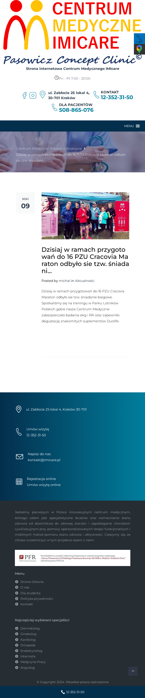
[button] (129, 126)
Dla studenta (30, 593)
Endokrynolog (31, 651)
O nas (24, 587)
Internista (27, 656)
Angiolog (27, 668)
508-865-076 (76, 110)
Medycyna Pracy (33, 662)
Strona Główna (32, 582)
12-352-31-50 (117, 97)
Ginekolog (28, 634)
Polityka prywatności (36, 599)
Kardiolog (28, 640)
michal (64, 281)
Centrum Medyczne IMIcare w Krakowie (49, 148)
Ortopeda (27, 645)
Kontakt (26, 604)
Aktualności (84, 281)
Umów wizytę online (44, 485)
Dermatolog (30, 628)
